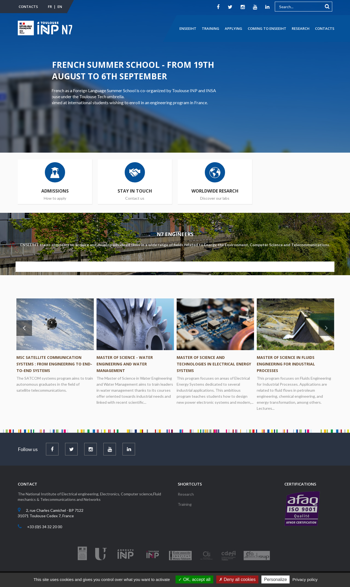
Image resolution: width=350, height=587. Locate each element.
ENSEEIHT (187, 28)
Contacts (28, 6)
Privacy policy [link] (305, 579)
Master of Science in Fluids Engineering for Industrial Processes (286, 364)
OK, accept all (194, 579)
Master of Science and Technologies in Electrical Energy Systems (214, 364)
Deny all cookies (237, 579)
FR (50, 6)
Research (301, 28)
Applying (233, 28)
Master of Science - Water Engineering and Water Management (125, 364)
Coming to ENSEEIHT (267, 28)
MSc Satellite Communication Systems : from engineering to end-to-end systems (54, 364)
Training (210, 28)
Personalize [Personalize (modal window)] (275, 579)
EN (59, 6)
